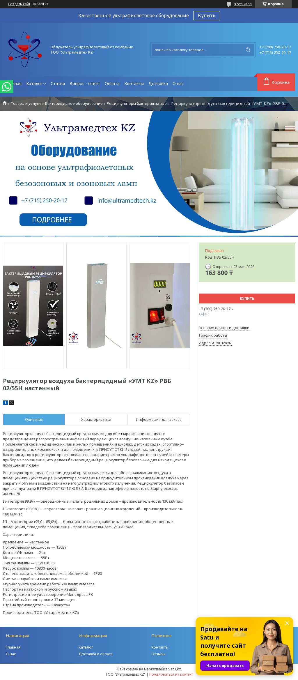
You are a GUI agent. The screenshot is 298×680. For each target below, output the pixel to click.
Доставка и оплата (96, 653)
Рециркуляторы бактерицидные (137, 103)
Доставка (158, 83)
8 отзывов (243, 3)
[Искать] (248, 50)
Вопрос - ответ (85, 83)
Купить (206, 15)
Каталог (34, 83)
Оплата (112, 83)
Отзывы (158, 653)
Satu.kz (174, 669)
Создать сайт (19, 4)
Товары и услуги (26, 103)
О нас (178, 83)
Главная (13, 83)
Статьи (58, 83)
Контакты (134, 83)
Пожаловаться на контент (171, 674)
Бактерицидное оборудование (74, 103)
